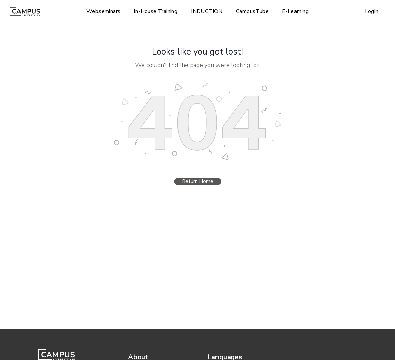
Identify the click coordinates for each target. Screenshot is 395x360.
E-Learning (295, 11)
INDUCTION (207, 11)
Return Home (197, 181)
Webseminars (103, 11)
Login (372, 11)
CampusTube (252, 11)
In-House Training (155, 11)
